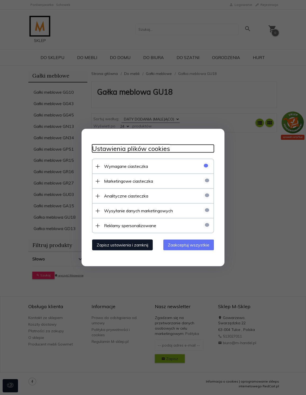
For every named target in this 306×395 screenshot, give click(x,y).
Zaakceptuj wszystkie (188, 245)
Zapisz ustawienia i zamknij (122, 245)
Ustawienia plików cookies (131, 148)
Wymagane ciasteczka (126, 166)
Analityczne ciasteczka (126, 196)
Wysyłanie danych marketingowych (138, 210)
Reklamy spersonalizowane (130, 225)
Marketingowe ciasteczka (128, 181)
